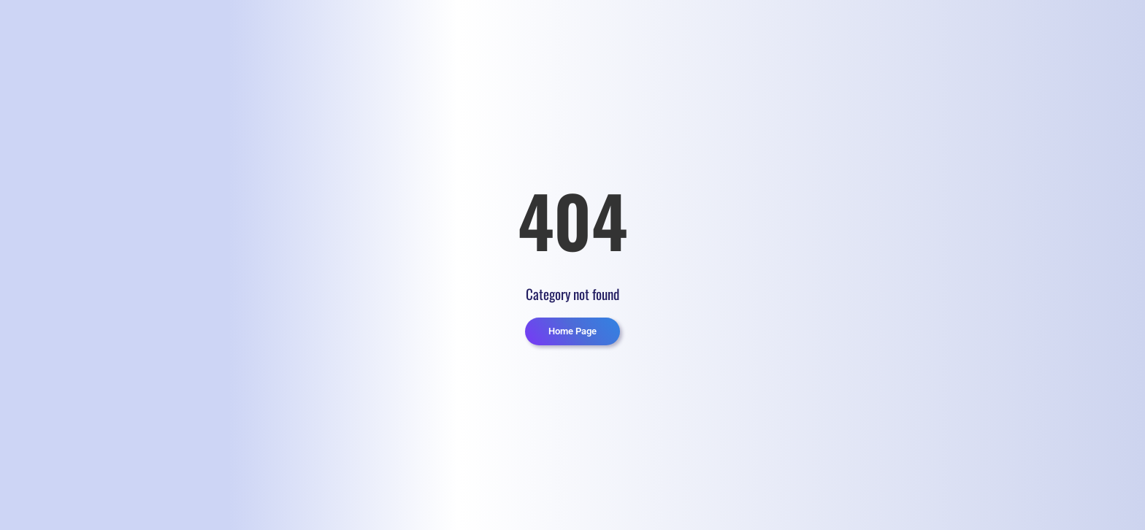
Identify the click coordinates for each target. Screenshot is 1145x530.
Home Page (572, 331)
